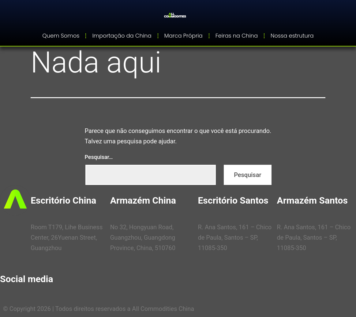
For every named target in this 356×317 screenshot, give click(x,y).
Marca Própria (183, 35)
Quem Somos (60, 35)
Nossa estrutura (292, 35)
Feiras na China (236, 35)
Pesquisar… (99, 157)
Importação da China (121, 35)
